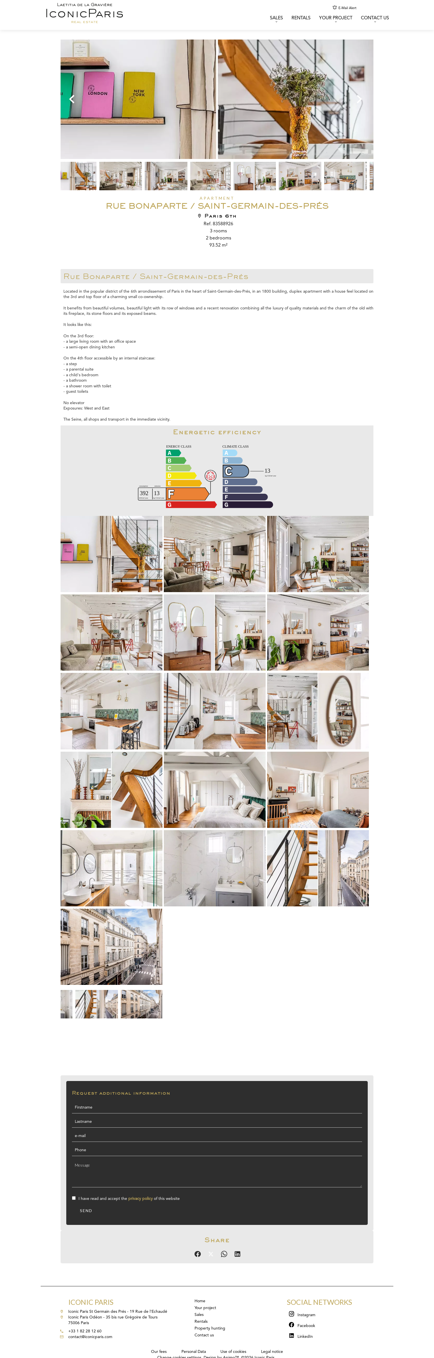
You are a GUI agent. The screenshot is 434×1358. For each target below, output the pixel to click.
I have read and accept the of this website (129, 1199)
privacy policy (140, 1199)
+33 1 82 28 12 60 (85, 1331)
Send (86, 1210)
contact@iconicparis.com (90, 1337)
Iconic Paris (90, 1302)
